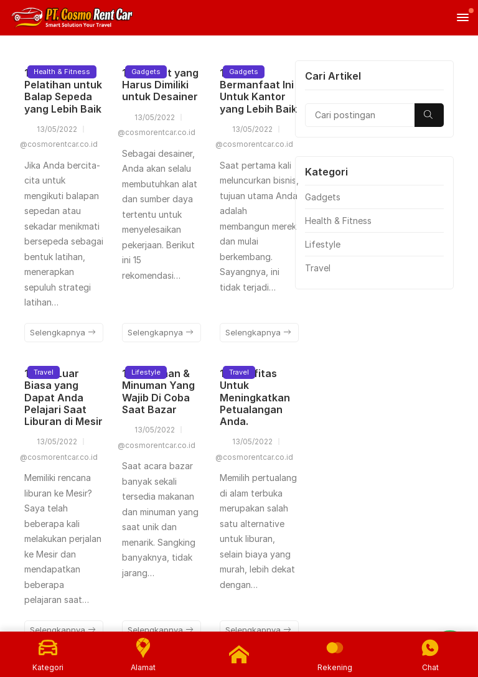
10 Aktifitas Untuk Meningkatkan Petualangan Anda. (255, 397)
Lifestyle (146, 372)
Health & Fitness (62, 71)
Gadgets (146, 71)
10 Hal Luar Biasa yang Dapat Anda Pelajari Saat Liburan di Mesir (63, 397)
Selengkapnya (63, 332)
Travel (44, 372)
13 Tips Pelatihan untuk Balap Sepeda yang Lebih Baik (63, 91)
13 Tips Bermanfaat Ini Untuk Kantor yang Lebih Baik (258, 91)
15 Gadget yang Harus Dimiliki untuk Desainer (160, 85)
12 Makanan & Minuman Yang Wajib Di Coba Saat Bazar (158, 391)
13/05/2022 (50, 129)
